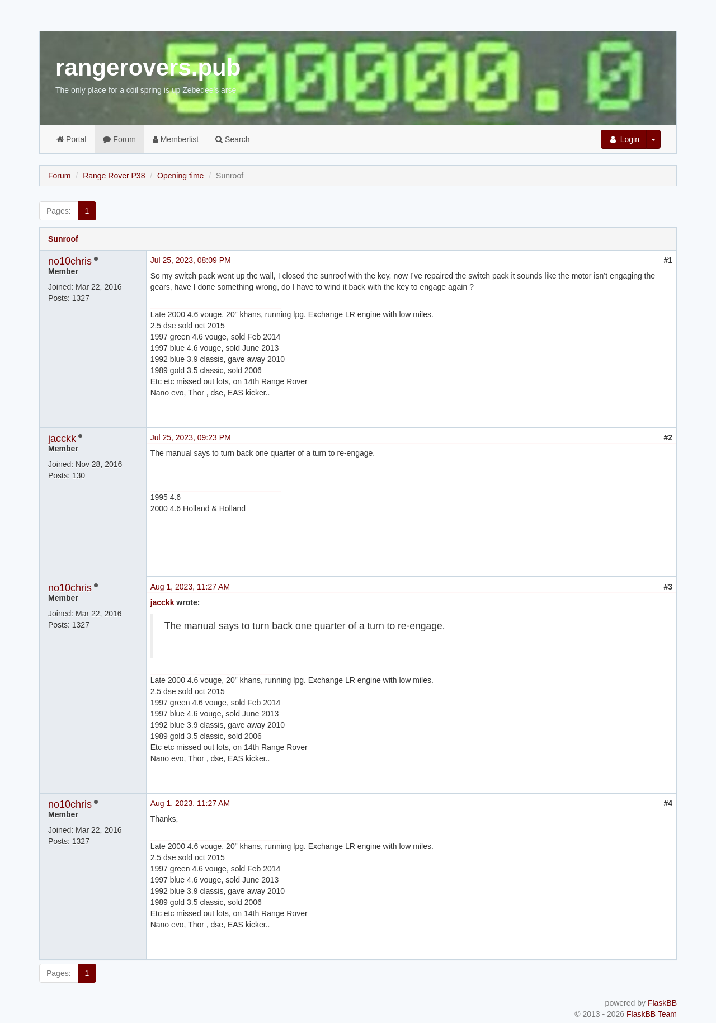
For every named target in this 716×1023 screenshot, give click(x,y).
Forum (119, 139)
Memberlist (176, 139)
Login (623, 139)
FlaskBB (662, 1002)
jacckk (62, 438)
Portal (71, 139)
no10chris (70, 261)
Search (232, 139)
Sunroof (63, 238)
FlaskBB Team (651, 1014)
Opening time (180, 175)
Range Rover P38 (114, 175)
